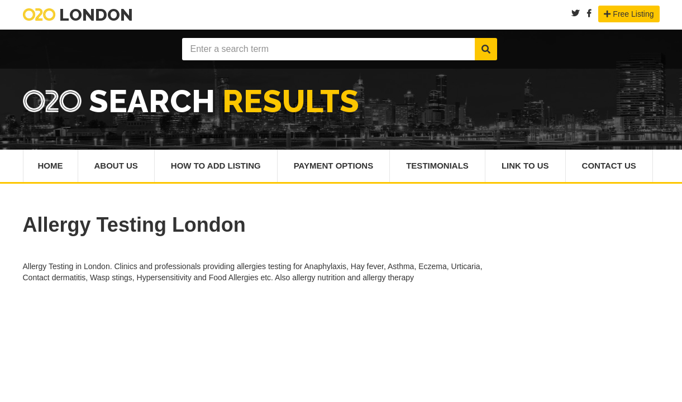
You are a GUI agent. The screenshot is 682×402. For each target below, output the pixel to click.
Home (50, 165)
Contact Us (609, 165)
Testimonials (437, 165)
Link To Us (525, 165)
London (78, 15)
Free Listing (629, 13)
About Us (116, 165)
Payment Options (334, 165)
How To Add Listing (216, 165)
